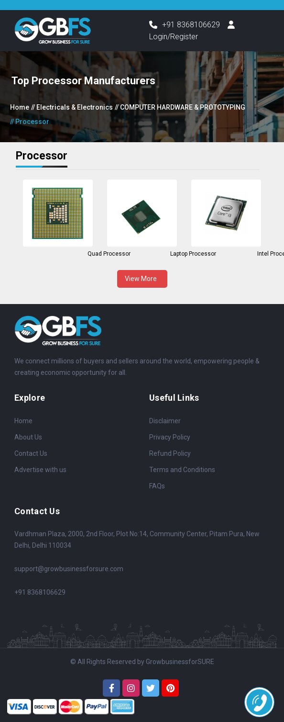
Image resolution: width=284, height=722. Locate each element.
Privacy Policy (169, 437)
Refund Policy (170, 453)
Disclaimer (165, 421)
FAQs (157, 486)
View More (142, 278)
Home (19, 107)
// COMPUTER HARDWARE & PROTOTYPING (180, 107)
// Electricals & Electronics (72, 107)
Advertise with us (40, 470)
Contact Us (30, 453)
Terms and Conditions (182, 470)
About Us (28, 437)
